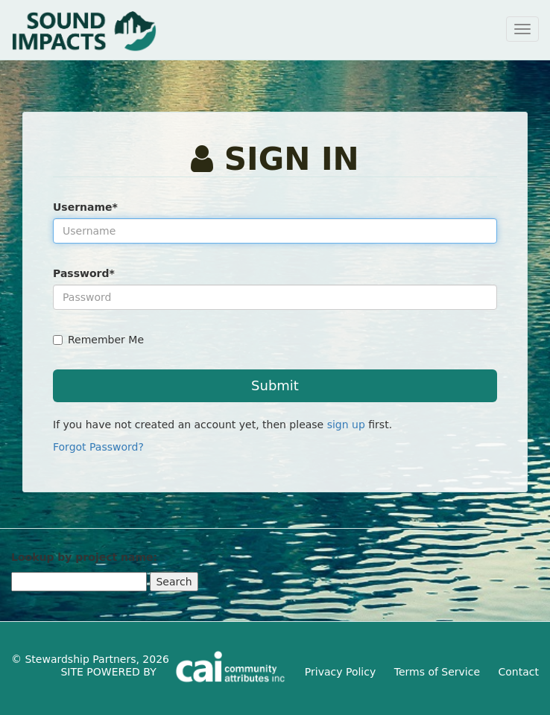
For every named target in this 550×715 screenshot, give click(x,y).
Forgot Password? (98, 447)
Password (84, 273)
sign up (346, 424)
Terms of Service (437, 672)
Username (85, 207)
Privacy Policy (340, 672)
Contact (519, 672)
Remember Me (98, 340)
